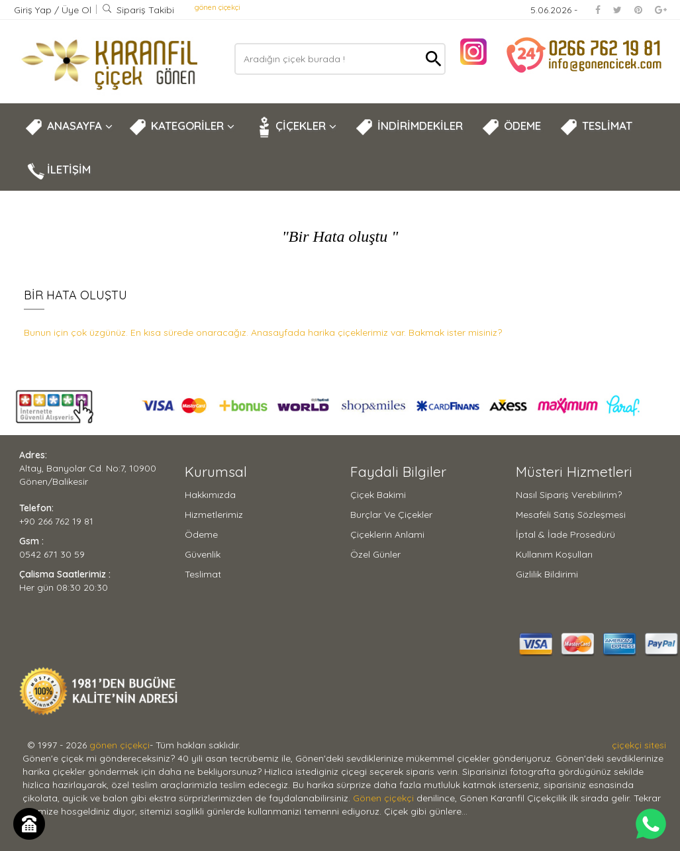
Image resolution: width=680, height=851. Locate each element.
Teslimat (203, 574)
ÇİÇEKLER (294, 127)
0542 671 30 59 (52, 554)
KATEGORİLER (181, 127)
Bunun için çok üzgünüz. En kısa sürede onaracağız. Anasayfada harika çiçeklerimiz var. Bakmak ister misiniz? (263, 332)
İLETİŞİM (57, 171)
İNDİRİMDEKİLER (409, 127)
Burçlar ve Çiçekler (391, 515)
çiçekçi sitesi (639, 745)
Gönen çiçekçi (383, 798)
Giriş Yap (34, 10)
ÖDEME (511, 127)
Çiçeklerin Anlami (387, 534)
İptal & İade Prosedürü (565, 534)
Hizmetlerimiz (214, 515)
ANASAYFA (68, 127)
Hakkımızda (210, 495)
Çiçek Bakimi (378, 495)
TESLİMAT (595, 127)
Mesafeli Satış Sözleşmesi (571, 515)
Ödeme (201, 534)
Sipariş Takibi (138, 10)
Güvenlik (202, 554)
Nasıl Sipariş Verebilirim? (569, 495)
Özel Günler (375, 554)
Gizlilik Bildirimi (547, 574)
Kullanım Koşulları (554, 554)
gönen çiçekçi (217, 7)
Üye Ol (76, 10)
